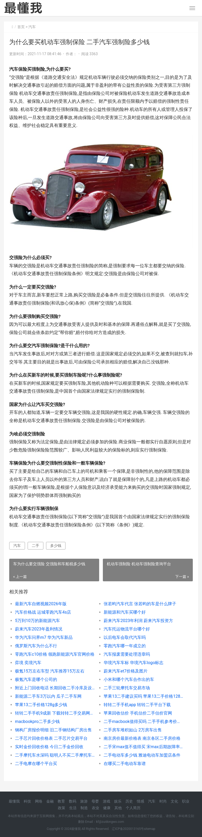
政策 (61, 808)
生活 (73, 808)
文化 (174, 801)
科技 (27, 801)
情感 (140, 801)
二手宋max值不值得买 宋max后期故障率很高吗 (144, 746)
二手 (35, 545)
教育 (61, 801)
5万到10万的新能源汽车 (37, 620)
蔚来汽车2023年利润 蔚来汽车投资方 (138, 620)
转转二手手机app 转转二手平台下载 (137, 704)
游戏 (106, 801)
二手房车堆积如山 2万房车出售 (133, 729)
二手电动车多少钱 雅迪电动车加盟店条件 (142, 755)
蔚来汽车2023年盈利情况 (38, 629)
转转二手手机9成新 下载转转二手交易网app (55, 713)
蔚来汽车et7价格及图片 (126, 671)
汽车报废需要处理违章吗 (127, 654)
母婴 (95, 801)
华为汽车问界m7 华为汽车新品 (44, 637)
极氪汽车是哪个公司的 (36, 679)
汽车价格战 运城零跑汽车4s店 (43, 612)
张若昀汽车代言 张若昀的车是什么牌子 (140, 603)
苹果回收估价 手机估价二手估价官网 (138, 713)
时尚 (163, 801)
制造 (84, 808)
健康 (106, 808)
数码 (72, 801)
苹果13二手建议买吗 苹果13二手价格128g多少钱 (144, 696)
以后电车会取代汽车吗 (125, 637)
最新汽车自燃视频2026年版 (41, 603)
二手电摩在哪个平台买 (36, 763)
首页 (21, 27)
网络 (38, 801)
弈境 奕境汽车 (28, 662)
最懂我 (14, 801)
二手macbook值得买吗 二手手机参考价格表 (144, 721)
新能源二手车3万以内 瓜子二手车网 (48, 696)
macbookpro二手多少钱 (37, 721)
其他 (118, 808)
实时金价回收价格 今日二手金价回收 (49, 746)
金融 (50, 801)
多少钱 (55, 545)
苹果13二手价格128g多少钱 (41, 704)
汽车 (32, 27)
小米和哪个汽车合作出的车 (129, 679)
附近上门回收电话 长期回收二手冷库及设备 (55, 687)
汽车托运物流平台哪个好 (127, 629)
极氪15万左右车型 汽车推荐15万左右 (49, 671)
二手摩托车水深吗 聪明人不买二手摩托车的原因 (55, 755)
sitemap (149, 829)
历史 (129, 801)
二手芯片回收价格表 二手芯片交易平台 (51, 738)
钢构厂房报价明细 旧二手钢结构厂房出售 (53, 729)
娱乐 (118, 801)
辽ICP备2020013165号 (128, 829)
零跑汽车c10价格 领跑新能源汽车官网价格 (54, 654)
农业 (95, 808)
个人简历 (133, 808)
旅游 (84, 801)
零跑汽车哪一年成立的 (125, 645)
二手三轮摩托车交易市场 (127, 687)
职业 (185, 801)
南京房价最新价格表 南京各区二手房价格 (142, 738)
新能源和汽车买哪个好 (125, 612)
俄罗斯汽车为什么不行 (36, 645)
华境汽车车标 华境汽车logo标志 (133, 662)
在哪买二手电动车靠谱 (125, 763)
